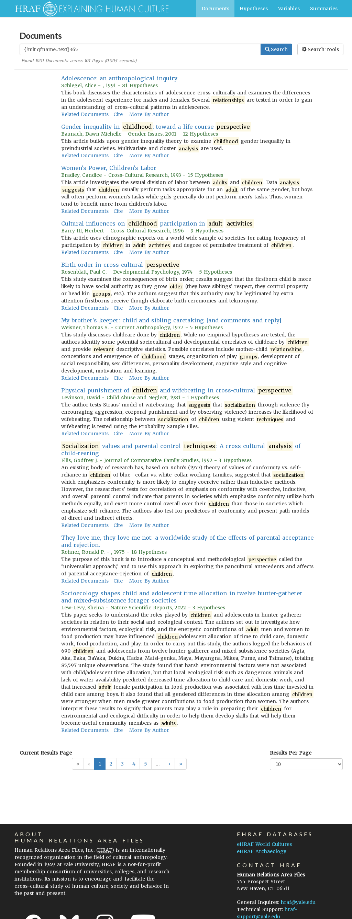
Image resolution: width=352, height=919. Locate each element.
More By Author (149, 114)
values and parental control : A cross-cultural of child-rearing (181, 450)
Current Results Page (46, 753)
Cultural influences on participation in (157, 223)
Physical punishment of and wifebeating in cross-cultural (177, 390)
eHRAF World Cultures (264, 844)
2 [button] (111, 764)
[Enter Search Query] (140, 49)
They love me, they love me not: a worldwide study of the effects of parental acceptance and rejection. (187, 541)
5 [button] (145, 764)
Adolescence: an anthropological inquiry (119, 78)
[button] (169, 764)
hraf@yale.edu (298, 902)
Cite (118, 114)
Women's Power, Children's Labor (108, 167)
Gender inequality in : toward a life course (156, 126)
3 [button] (122, 764)
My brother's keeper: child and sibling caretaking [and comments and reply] (171, 320)
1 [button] (100, 764)
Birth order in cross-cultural (120, 264)
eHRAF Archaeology (261, 851)
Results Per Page (290, 753)
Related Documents (85, 114)
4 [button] (133, 764)
